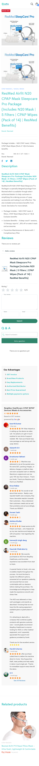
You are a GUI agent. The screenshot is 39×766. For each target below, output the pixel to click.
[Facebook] (2, 161)
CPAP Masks (7, 89)
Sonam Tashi (15, 512)
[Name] (10, 314)
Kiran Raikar (14, 486)
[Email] (29, 314)
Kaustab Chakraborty (18, 549)
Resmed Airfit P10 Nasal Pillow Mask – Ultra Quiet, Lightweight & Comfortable (18, 747)
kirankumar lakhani (17, 457)
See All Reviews (19, 680)
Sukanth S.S (14, 448)
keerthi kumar (15, 424)
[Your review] (19, 302)
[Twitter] (6, 161)
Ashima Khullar (16, 521)
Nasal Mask (19, 89)
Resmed (10, 131)
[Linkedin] (11, 161)
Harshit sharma (16, 649)
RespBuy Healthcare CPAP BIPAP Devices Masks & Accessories (19, 409)
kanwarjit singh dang (18, 540)
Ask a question (19, 341)
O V (11, 673)
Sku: (3, 154)
